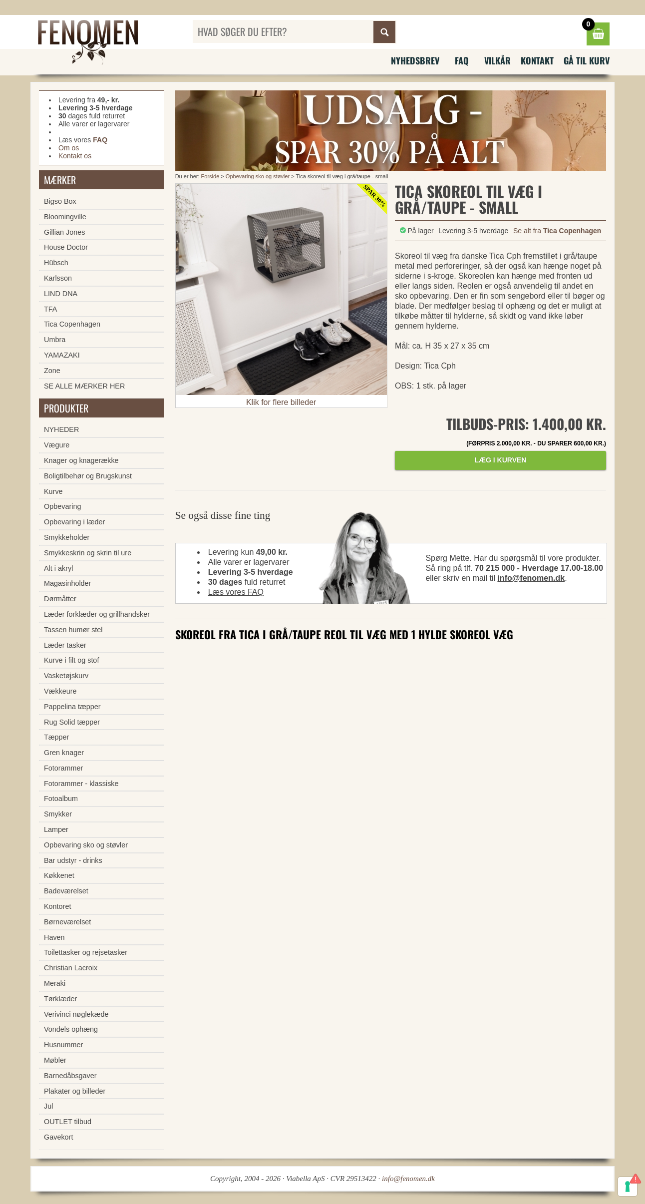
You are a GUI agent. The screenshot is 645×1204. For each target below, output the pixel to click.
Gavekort (58, 1137)
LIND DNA (60, 294)
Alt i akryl (58, 568)
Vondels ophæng (71, 1029)
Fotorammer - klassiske (81, 784)
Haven (54, 937)
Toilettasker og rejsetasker (85, 952)
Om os (68, 148)
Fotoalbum (61, 799)
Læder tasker (65, 645)
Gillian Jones (64, 232)
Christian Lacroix (70, 968)
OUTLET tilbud (67, 1122)
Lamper (56, 829)
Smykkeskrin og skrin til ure (87, 553)
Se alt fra (557, 231)
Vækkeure (60, 691)
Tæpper (56, 737)
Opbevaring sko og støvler (258, 176)
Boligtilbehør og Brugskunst (88, 476)
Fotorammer (63, 768)
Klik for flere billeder (281, 402)
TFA (50, 309)
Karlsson (58, 278)
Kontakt (537, 60)
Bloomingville (65, 217)
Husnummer (63, 1045)
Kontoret (57, 906)
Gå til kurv (587, 60)
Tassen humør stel (73, 630)
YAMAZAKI (62, 355)
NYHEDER (61, 429)
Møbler (55, 1060)
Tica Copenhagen (72, 324)
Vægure (56, 445)
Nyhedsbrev (415, 60)
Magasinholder (67, 583)
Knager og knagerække (81, 460)
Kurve (53, 491)
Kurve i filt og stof (71, 660)
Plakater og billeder (74, 1091)
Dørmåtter (60, 599)
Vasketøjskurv (66, 676)
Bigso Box (60, 201)
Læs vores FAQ (236, 592)
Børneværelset (67, 922)
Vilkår (497, 60)
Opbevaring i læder (74, 522)
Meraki (54, 983)
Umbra (54, 340)
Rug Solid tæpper (72, 722)
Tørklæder (60, 999)
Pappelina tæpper (72, 707)
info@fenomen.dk (531, 578)
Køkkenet (59, 875)
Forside (210, 176)
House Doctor (66, 247)
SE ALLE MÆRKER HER (84, 386)
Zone (52, 371)
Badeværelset (66, 891)
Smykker (58, 814)
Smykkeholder (66, 537)
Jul (48, 1106)
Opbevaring (62, 506)
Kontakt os (74, 156)
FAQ (462, 60)
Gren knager (64, 753)
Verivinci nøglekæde (76, 1014)
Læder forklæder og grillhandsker (97, 614)
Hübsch (56, 263)
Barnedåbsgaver (70, 1076)
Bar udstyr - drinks (73, 860)
